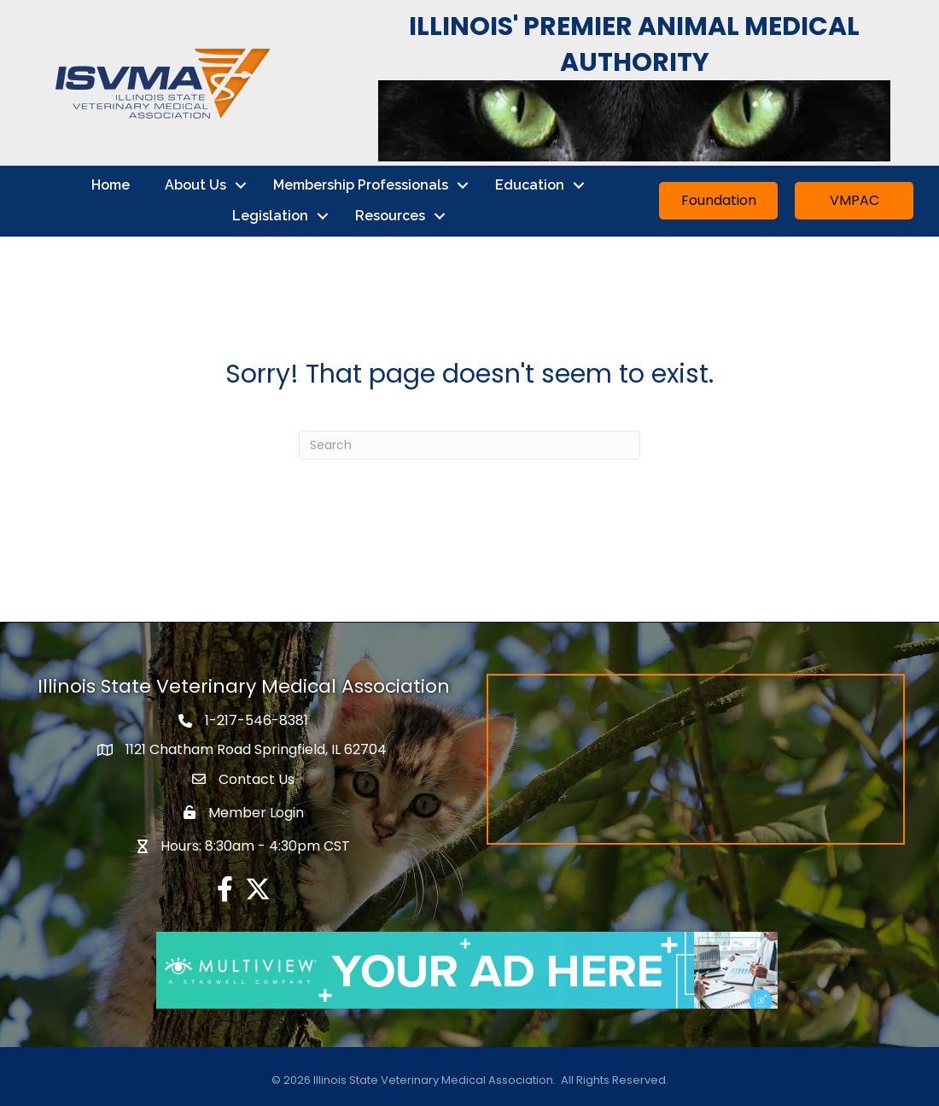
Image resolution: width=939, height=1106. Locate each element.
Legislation (270, 216)
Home (110, 185)
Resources (390, 216)
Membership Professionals (360, 185)
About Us (195, 185)
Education (529, 185)
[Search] (469, 444)
